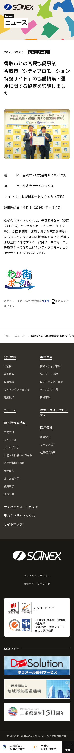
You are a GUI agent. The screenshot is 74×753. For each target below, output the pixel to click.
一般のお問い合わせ (48, 747)
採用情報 (46, 427)
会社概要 (9, 374)
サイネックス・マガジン (21, 507)
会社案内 (10, 357)
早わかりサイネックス (19, 515)
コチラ (45, 301)
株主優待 (9, 471)
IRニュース (10, 440)
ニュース (10, 410)
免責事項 (9, 486)
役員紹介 (9, 382)
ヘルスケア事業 (49, 389)
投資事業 (45, 397)
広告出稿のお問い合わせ (17, 747)
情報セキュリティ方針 (37, 584)
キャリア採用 (47, 444)
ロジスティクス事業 (51, 382)
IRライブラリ (11, 447)
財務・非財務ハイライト (18, 455)
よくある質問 (11, 478)
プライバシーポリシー (37, 576)
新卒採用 (45, 437)
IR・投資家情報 (15, 423)
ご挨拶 (8, 366)
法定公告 (9, 494)
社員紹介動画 (47, 452)
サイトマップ (13, 524)
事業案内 (46, 357)
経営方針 (9, 432)
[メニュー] (68, 747)
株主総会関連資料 (14, 463)
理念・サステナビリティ (54, 412)
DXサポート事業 (49, 374)
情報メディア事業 (50, 366)
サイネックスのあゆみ (17, 389)
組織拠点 (9, 397)
